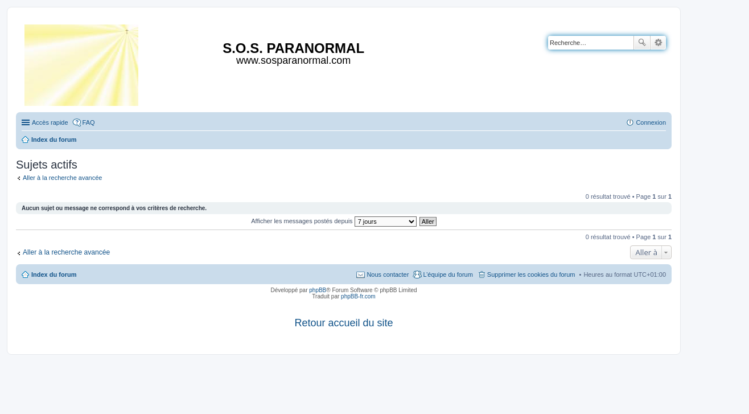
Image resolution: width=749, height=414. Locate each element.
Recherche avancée (658, 43)
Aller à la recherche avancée (62, 177)
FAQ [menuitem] (89, 122)
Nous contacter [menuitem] (388, 274)
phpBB (317, 290)
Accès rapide (50, 122)
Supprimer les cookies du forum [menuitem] (531, 274)
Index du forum (53, 274)
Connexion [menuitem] (651, 122)
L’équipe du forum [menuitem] (447, 274)
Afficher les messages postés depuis (333, 221)
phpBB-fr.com (358, 296)
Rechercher (642, 43)
